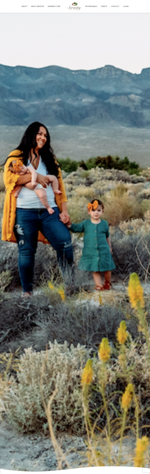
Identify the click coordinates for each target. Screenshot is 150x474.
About (25, 6)
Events (104, 6)
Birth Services (37, 6)
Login (126, 6)
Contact (115, 6)
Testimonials (91, 6)
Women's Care (54, 6)
